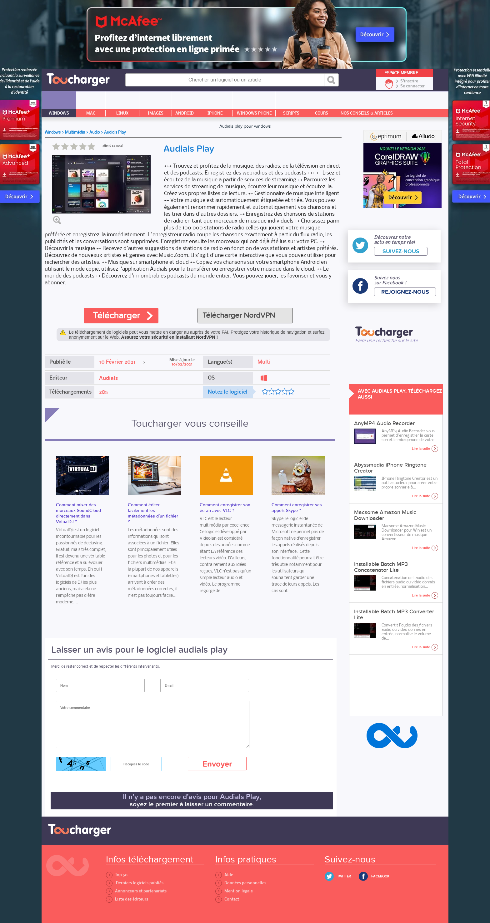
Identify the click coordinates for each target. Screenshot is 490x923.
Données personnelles (240, 883)
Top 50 (117, 875)
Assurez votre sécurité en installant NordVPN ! (169, 337)
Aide (224, 875)
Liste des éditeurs (127, 899)
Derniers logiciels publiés (134, 883)
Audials (108, 378)
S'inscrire (409, 81)
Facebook (380, 876)
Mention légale (234, 891)
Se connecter (412, 86)
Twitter (344, 876)
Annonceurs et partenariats (136, 891)
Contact (227, 899)
